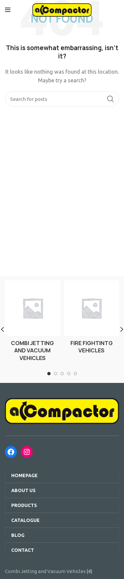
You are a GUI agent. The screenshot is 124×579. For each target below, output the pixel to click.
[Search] (62, 99)
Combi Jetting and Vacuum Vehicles (45, 571)
